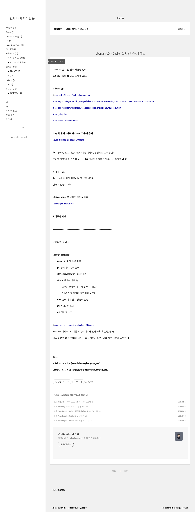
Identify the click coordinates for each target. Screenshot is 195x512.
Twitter (63, 508)
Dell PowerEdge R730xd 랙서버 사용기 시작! (72, 421)
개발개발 (12, 67)
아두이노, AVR (17, 58)
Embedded (12, 53)
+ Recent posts (58, 489)
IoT (8, 41)
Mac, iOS (11, 49)
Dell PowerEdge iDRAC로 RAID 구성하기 (69, 406)
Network (10, 80)
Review (10, 32)
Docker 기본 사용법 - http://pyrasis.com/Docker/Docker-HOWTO (80, 369)
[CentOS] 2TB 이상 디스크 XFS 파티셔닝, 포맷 (72, 402)
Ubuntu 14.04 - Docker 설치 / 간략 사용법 (71, 29)
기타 (13, 76)
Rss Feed (55, 508)
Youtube (77, 508)
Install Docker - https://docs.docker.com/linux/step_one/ (76, 363)
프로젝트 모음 (14, 36)
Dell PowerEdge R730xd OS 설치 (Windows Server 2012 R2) (76, 411)
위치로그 (10, 115)
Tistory (172, 508)
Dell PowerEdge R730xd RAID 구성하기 (69, 416)
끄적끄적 (11, 28)
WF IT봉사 (16, 93)
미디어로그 (11, 111)
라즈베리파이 (18, 62)
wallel (187, 508)
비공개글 (11, 89)
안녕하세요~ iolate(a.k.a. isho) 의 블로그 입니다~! (79, 438)
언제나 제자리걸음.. (23, 18)
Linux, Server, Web (15, 45)
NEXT (126, 471)
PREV (114, 471)
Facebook (70, 508)
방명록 (9, 119)
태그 (8, 106)
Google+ (84, 508)
